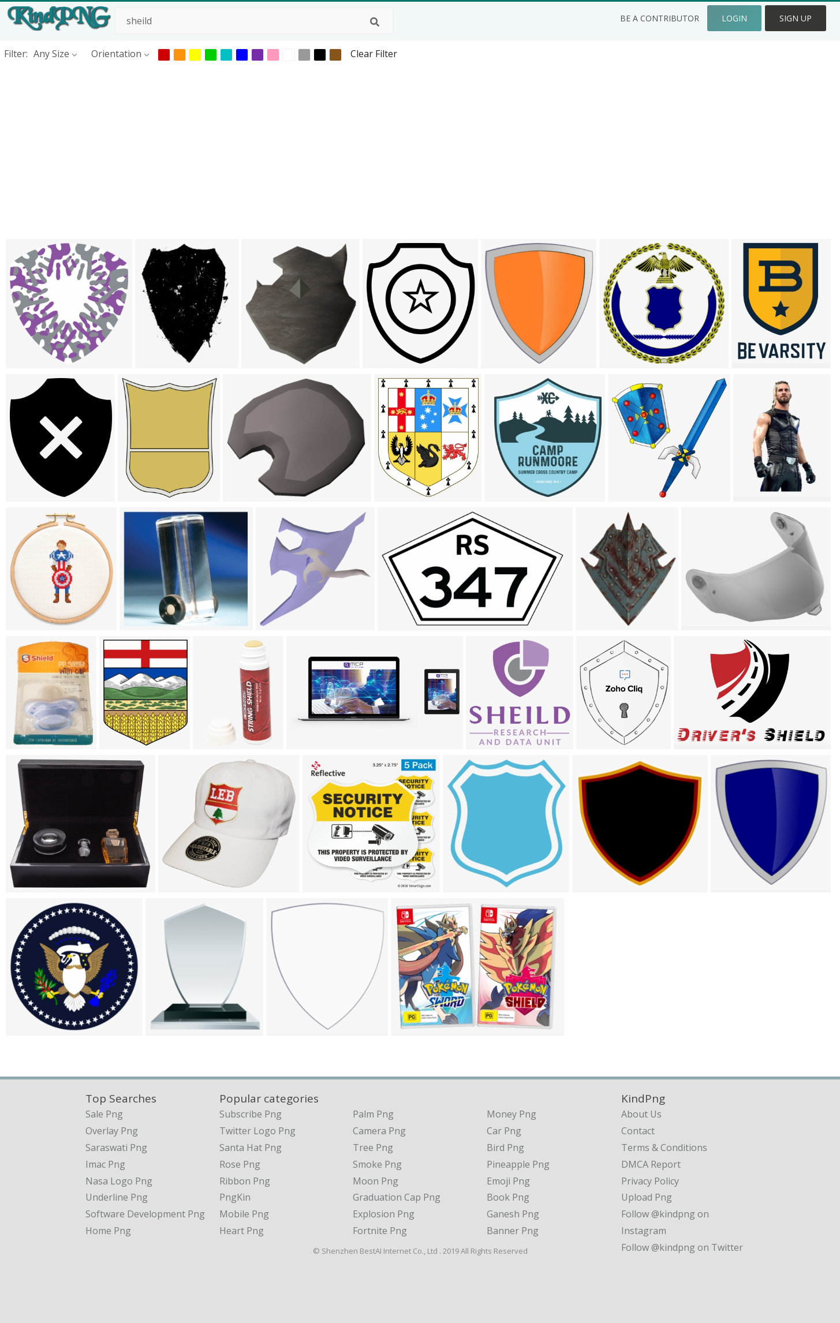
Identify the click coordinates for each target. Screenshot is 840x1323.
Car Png (504, 1130)
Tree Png (373, 1147)
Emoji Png (508, 1181)
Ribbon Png (244, 1181)
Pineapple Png (518, 1164)
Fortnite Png (380, 1230)
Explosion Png (384, 1214)
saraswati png (116, 1147)
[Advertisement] (346, 149)
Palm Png (373, 1114)
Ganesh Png (513, 1214)
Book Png (508, 1197)
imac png (105, 1164)
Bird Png (505, 1147)
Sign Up (795, 18)
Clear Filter (373, 53)
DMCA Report (651, 1164)
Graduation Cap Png (396, 1197)
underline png (116, 1197)
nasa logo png (118, 1181)
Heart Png (241, 1230)
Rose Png (239, 1164)
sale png (104, 1114)
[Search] (374, 22)
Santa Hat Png (250, 1147)
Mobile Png (244, 1214)
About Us (641, 1114)
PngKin (235, 1197)
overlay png (111, 1130)
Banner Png (513, 1230)
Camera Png (379, 1130)
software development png (145, 1214)
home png (108, 1230)
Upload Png (646, 1197)
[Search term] (254, 21)
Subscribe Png (250, 1114)
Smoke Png (377, 1164)
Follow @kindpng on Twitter (682, 1247)
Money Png (511, 1114)
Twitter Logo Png (257, 1130)
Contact (638, 1130)
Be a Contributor (659, 18)
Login (734, 18)
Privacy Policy (650, 1181)
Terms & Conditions (664, 1147)
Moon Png (375, 1181)
